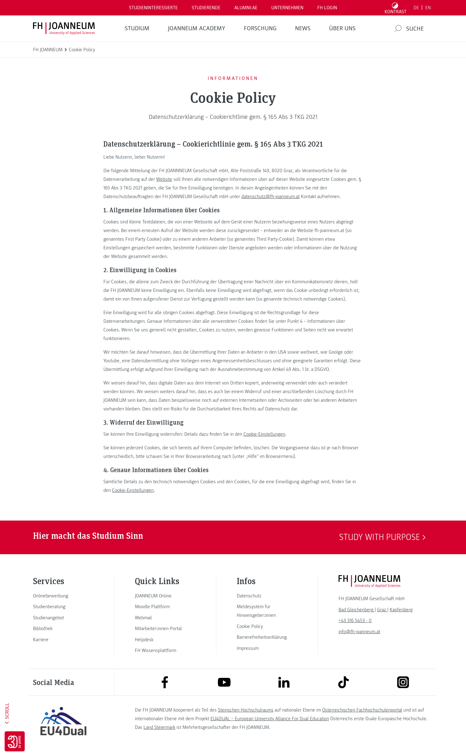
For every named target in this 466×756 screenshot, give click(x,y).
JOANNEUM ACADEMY (196, 28)
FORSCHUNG (260, 28)
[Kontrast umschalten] (395, 7)
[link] (63, 596)
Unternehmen (287, 8)
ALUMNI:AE (245, 8)
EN (428, 8)
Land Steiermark (159, 727)
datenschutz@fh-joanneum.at (270, 196)
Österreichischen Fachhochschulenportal (362, 710)
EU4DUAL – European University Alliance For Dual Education (269, 719)
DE (416, 8)
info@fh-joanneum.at (359, 632)
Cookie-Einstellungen (264, 434)
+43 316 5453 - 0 (355, 620)
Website (164, 179)
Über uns (342, 28)
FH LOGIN (327, 8)
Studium (137, 28)
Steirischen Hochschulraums (245, 710)
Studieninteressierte (153, 8)
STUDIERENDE (206, 8)
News (302, 28)
